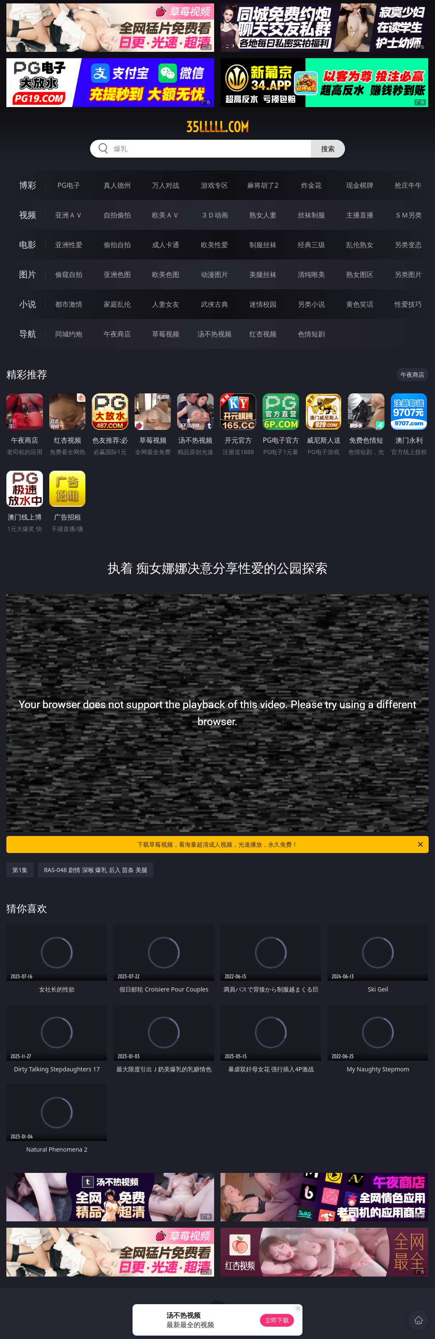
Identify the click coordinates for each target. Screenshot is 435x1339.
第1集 (20, 870)
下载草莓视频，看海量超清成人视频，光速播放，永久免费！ (280, 844)
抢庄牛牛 (408, 185)
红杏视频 (263, 334)
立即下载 (277, 1320)
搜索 (328, 148)
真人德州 (117, 185)
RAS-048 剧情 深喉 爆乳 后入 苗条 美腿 (95, 870)
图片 (27, 274)
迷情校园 (263, 304)
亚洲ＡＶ (68, 215)
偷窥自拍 (68, 274)
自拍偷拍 (117, 215)
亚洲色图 (117, 274)
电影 (27, 244)
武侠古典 (214, 304)
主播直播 (359, 215)
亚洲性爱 (68, 244)
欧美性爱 (214, 244)
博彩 (27, 185)
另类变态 (408, 244)
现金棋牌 (359, 185)
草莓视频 (165, 334)
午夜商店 (117, 334)
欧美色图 (165, 274)
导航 (27, 333)
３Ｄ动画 (214, 215)
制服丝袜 (263, 244)
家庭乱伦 (117, 304)
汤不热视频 (215, 334)
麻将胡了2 (262, 185)
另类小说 (311, 304)
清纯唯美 (311, 274)
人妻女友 (165, 304)
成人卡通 (165, 244)
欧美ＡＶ (165, 215)
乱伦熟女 (359, 244)
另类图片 (408, 274)
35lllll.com (217, 127)
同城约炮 (68, 334)
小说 (27, 304)
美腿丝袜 (263, 274)
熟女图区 (359, 274)
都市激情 (68, 304)
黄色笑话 (359, 304)
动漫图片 (214, 274)
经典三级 (311, 244)
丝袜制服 (311, 215)
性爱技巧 (408, 304)
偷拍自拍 (117, 244)
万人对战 (165, 185)
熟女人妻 (263, 215)
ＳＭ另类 (408, 215)
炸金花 (311, 185)
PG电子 (68, 185)
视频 (27, 214)
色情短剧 (311, 334)
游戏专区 (214, 185)
